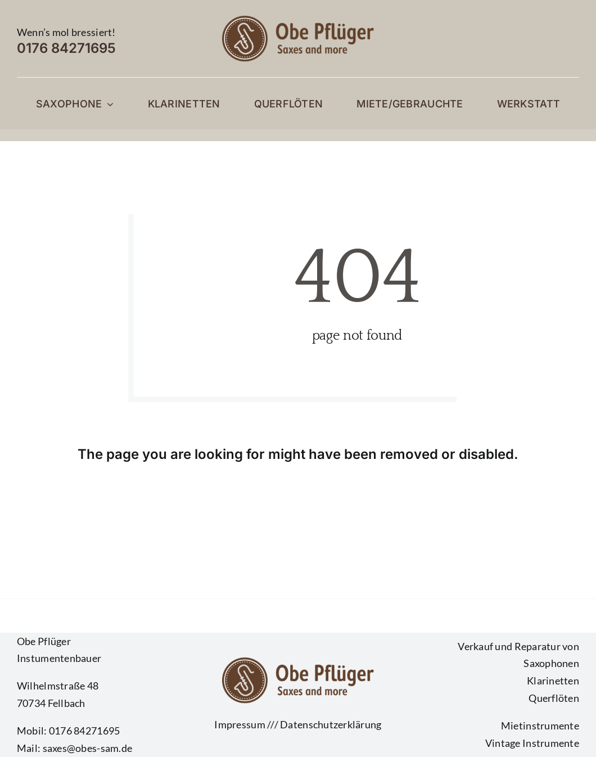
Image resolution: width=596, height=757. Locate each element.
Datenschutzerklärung (330, 724)
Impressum (239, 724)
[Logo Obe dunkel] (298, 19)
